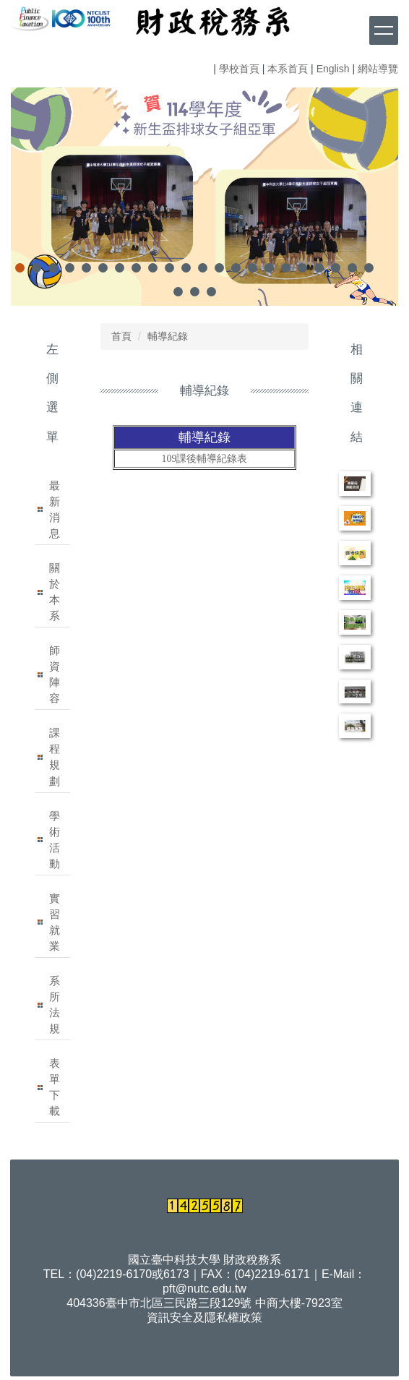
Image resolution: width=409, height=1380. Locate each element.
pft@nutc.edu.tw (204, 1288)
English (333, 68)
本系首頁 (287, 68)
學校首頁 (239, 68)
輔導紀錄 (167, 336)
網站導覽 (378, 68)
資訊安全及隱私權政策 (204, 1317)
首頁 (121, 336)
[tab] (20, 268)
